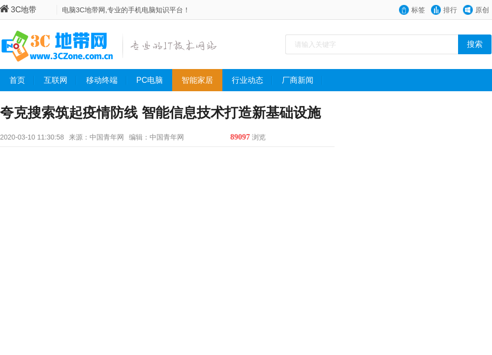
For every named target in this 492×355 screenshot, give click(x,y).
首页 (21, 80)
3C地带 (18, 9)
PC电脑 (154, 80)
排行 (450, 10)
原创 (482, 10)
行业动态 (252, 80)
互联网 (60, 80)
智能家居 (202, 80)
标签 (418, 10)
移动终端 (106, 80)
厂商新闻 (302, 80)
